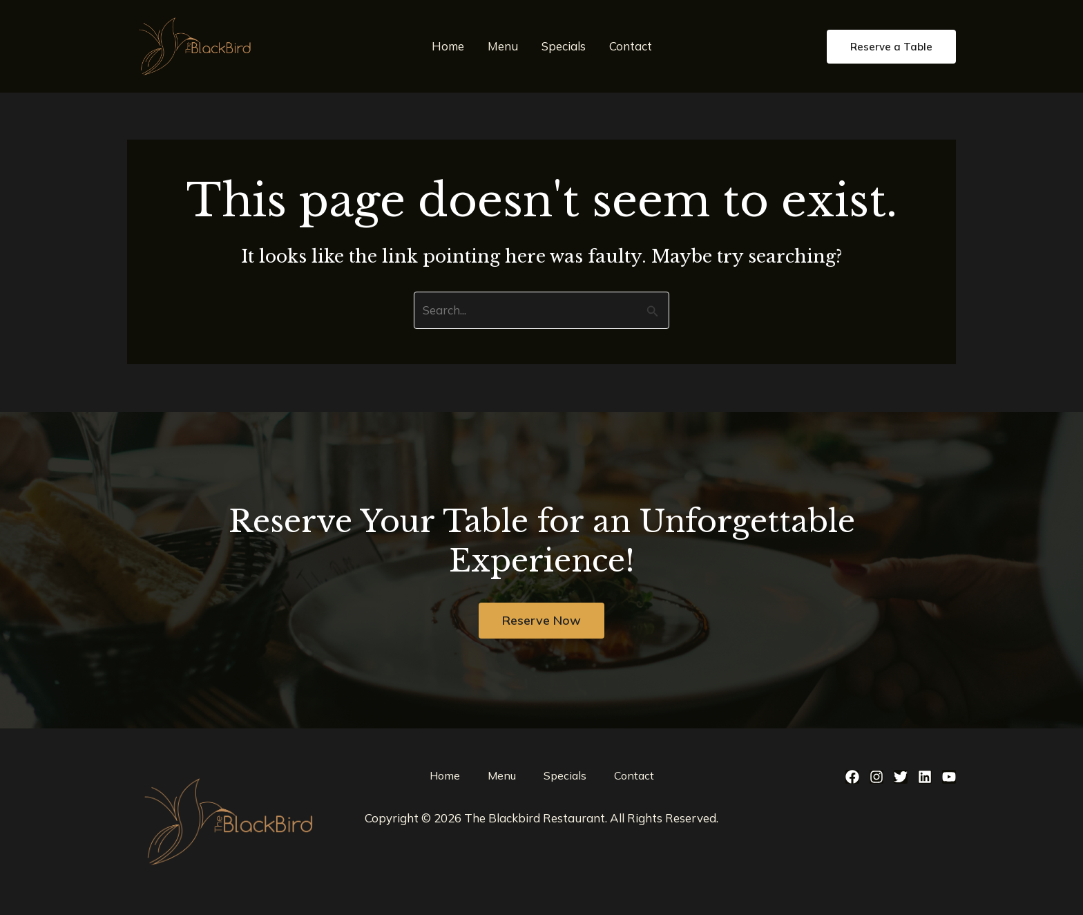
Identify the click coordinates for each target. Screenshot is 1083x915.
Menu (503, 46)
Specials (564, 46)
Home (448, 46)
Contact (630, 46)
